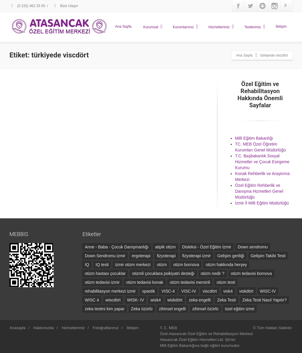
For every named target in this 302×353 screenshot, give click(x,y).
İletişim (281, 26)
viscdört (210, 291)
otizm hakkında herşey (226, 264)
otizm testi (225, 282)
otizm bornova (186, 264)
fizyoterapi (166, 255)
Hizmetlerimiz (221, 26)
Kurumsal (153, 26)
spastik (148, 291)
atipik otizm (165, 247)
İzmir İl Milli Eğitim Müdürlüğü (262, 203)
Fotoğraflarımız (106, 328)
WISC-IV (268, 291)
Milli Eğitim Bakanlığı (254, 138)
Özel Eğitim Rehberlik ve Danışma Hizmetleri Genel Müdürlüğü (259, 191)
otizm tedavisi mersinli (190, 282)
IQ (87, 264)
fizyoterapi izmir (196, 255)
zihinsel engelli (172, 308)
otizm (162, 264)
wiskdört (174, 300)
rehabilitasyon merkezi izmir (110, 291)
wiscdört (113, 300)
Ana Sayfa (123, 26)
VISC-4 (168, 291)
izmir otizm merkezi (132, 264)
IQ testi (102, 264)
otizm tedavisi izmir (102, 282)
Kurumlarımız (185, 26)
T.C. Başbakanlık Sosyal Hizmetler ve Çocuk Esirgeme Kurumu (262, 162)
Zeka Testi (226, 300)
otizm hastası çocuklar (105, 273)
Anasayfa (17, 328)
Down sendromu (253, 247)
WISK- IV (135, 300)
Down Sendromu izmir (105, 255)
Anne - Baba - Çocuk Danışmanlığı (116, 247)
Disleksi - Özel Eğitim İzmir (206, 247)
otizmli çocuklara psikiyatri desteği (163, 273)
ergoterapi (141, 255)
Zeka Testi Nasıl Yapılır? (264, 300)
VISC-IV (188, 291)
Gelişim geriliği (230, 255)
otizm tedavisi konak (144, 282)
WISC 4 (92, 300)
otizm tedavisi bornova (251, 273)
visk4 (228, 291)
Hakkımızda (43, 328)
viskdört (246, 291)
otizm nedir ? (212, 273)
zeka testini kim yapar (104, 308)
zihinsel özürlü (205, 308)
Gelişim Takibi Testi (268, 255)
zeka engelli (200, 300)
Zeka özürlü (141, 308)
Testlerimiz (254, 26)
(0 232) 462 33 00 (27, 6)
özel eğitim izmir (240, 308)
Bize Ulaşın (65, 6)
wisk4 (155, 300)
